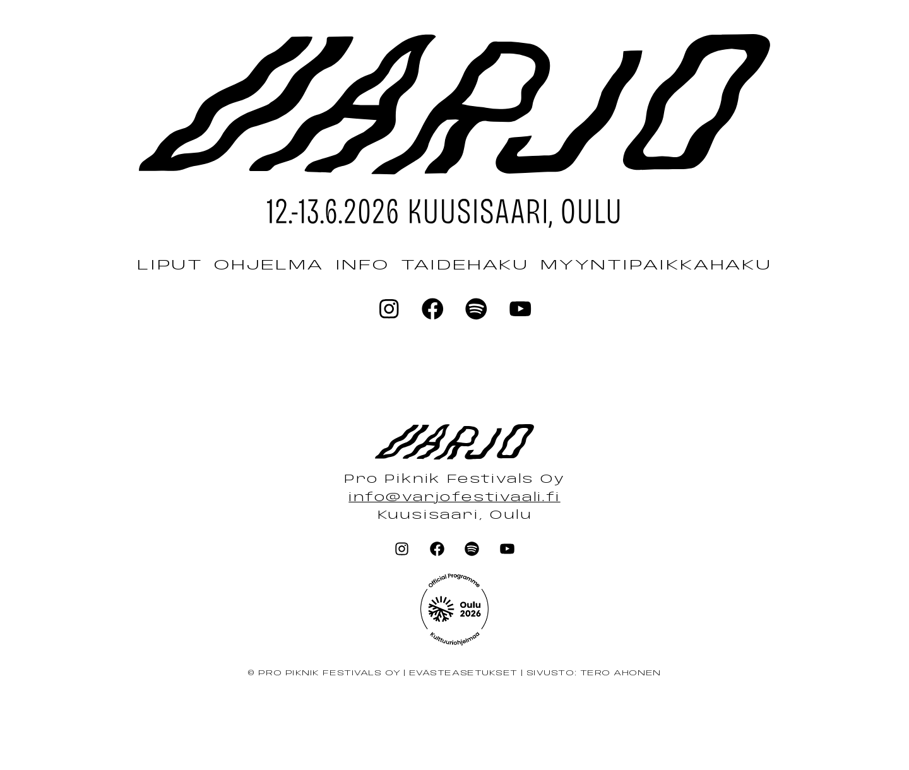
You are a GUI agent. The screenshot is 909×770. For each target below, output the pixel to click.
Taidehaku (465, 265)
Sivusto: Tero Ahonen (593, 673)
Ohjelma (269, 265)
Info (362, 265)
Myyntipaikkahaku (656, 265)
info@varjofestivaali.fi (454, 498)
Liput (170, 265)
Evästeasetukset (463, 673)
